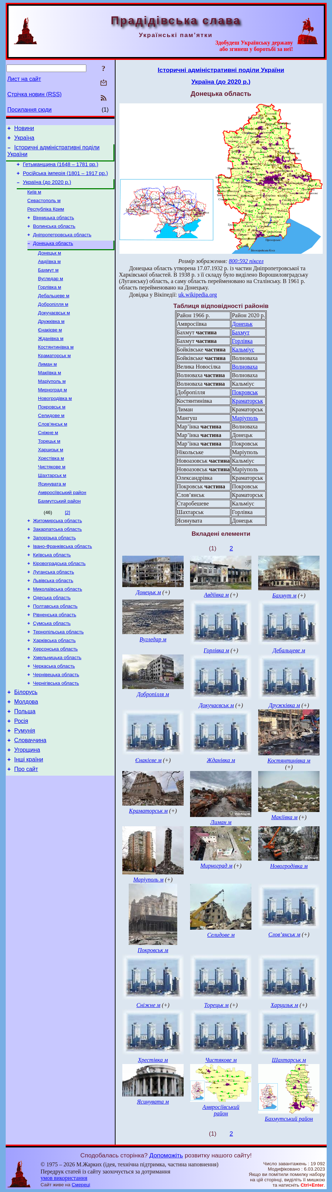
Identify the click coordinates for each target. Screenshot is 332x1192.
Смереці (81, 1184)
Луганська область (53, 609)
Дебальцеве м (54, 311)
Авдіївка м (49, 274)
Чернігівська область (56, 730)
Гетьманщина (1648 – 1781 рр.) (60, 168)
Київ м (34, 199)
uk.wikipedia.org (197, 295)
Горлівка (242, 341)
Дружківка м (51, 339)
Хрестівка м (51, 487)
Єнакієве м (50, 348)
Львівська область (53, 619)
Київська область (52, 591)
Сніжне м (48, 459)
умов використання (64, 1178)
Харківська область (54, 684)
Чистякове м (52, 496)
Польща (25, 762)
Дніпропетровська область (62, 245)
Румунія (24, 783)
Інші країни (28, 815)
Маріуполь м (52, 404)
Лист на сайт (24, 79)
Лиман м (47, 385)
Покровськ (245, 392)
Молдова (26, 751)
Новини (24, 129)
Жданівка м (50, 357)
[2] (67, 545)
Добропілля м (53, 320)
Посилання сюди (29, 110)
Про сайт (26, 826)
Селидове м (51, 441)
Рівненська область (54, 656)
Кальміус (243, 349)
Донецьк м (49, 265)
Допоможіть (166, 1155)
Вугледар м (50, 293)
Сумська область (52, 665)
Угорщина (27, 804)
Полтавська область (55, 646)
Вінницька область (53, 227)
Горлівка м (49, 302)
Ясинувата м (52, 515)
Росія (21, 772)
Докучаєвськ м (54, 330)
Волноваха (244, 367)
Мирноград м (52, 413)
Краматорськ (247, 401)
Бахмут (240, 332)
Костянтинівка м (56, 367)
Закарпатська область (57, 563)
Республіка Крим (45, 217)
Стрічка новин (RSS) (34, 94)
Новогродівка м (55, 422)
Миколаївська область (57, 628)
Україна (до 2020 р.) (47, 188)
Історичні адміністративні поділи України (221, 69)
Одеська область (52, 637)
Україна (24, 140)
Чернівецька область (56, 721)
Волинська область (54, 236)
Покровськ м (52, 432)
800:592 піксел (246, 261)
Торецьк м (49, 469)
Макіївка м (49, 394)
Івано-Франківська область (62, 582)
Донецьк (242, 324)
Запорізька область (54, 572)
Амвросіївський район (62, 524)
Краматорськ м (54, 376)
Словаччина (30, 794)
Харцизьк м (50, 478)
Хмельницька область (57, 702)
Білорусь (25, 740)
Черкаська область (54, 711)
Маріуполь (245, 418)
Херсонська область (55, 693)
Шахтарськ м (52, 506)
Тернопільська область (58, 674)
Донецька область (53, 254)
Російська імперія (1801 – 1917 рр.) (65, 178)
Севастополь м (44, 208)
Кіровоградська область (59, 600)
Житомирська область (57, 554)
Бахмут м (48, 283)
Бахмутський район (59, 533)
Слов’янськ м (52, 450)
